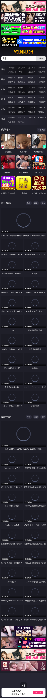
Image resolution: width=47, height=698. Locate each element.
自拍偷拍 (21, 77)
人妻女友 (31, 107)
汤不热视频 (42, 117)
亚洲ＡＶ (11, 77)
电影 (3, 89)
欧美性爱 (41, 87)
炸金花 (21, 72)
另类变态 (41, 92)
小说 (3, 109)
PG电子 (12, 67)
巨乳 (36, 203)
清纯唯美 (21, 102)
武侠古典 (41, 107)
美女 (28, 203)
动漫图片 (41, 97)
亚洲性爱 (11, 87)
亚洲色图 (21, 97)
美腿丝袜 (11, 102)
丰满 (28, 417)
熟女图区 (31, 102)
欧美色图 (31, 97)
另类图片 (41, 102)
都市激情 (11, 107)
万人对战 (31, 67)
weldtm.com (23, 52)
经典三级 (21, 92)
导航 (3, 119)
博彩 (3, 69)
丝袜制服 (21, 82)
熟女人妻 (11, 82)
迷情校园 (11, 112)
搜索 (41, 58)
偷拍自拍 (21, 87)
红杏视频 (11, 122)
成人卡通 (31, 87)
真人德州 (21, 67)
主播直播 (31, 82)
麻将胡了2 (12, 72)
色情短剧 (21, 122)
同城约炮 (11, 117)
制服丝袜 (11, 92)
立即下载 (37, 692)
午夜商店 (21, 117)
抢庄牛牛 (41, 72)
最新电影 (6, 416)
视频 (3, 79)
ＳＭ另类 (41, 82)
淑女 (36, 417)
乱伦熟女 (31, 92)
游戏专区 (41, 67)
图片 (3, 99)
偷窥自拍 (11, 97)
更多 (43, 203)
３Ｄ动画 (41, 77)
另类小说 (21, 112)
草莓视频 (31, 117)
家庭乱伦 (21, 107)
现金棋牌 (31, 72)
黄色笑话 (31, 112)
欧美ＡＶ (31, 77)
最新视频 (6, 203)
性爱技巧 (41, 112)
